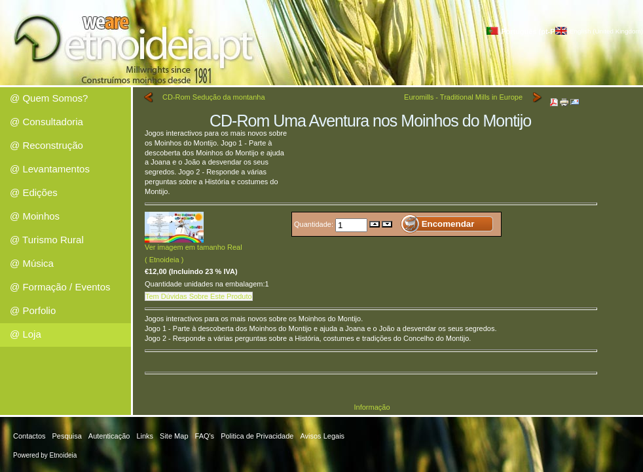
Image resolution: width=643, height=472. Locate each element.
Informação (372, 407)
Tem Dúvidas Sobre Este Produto (198, 296)
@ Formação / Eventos (60, 286)
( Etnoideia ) (164, 260)
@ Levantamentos (50, 168)
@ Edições (34, 192)
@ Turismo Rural (47, 239)
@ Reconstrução (46, 145)
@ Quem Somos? (49, 98)
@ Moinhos (35, 216)
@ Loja (25, 334)
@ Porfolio (33, 310)
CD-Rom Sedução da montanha (213, 97)
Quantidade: (314, 223)
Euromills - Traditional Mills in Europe (463, 97)
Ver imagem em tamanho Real (193, 243)
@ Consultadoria (46, 121)
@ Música (32, 263)
